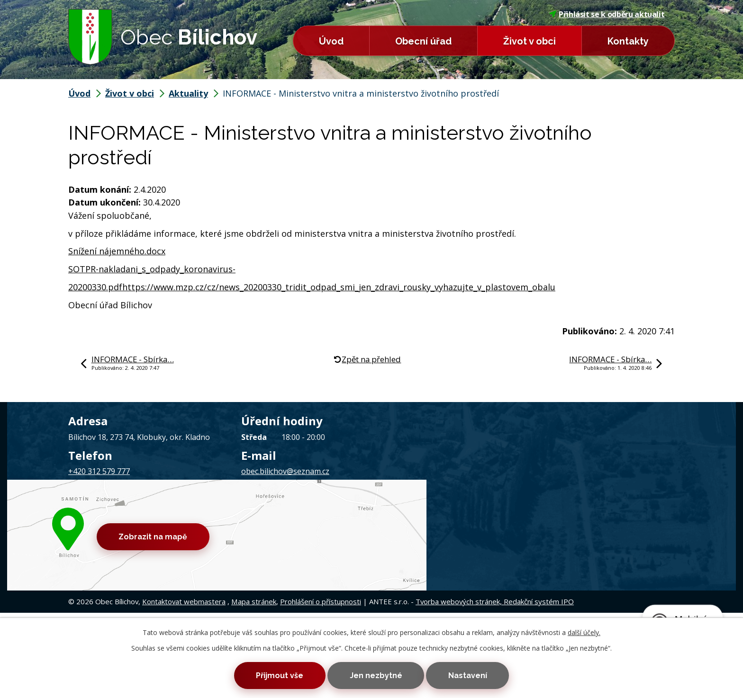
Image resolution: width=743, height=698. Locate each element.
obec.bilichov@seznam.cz (285, 471)
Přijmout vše (275, 675)
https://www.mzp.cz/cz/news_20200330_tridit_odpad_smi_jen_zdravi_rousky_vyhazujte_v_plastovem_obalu (338, 287)
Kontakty (628, 41)
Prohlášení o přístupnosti (320, 523)
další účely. (584, 630)
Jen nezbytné (376, 675)
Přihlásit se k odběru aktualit (607, 14)
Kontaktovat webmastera (184, 523)
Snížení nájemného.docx (116, 251)
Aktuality (188, 93)
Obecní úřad (423, 41)
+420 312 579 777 (99, 471)
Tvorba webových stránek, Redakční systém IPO (495, 523)
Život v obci (529, 41)
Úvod (331, 41)
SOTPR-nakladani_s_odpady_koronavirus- (152, 269)
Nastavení (471, 675)
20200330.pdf (95, 287)
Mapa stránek (253, 523)
